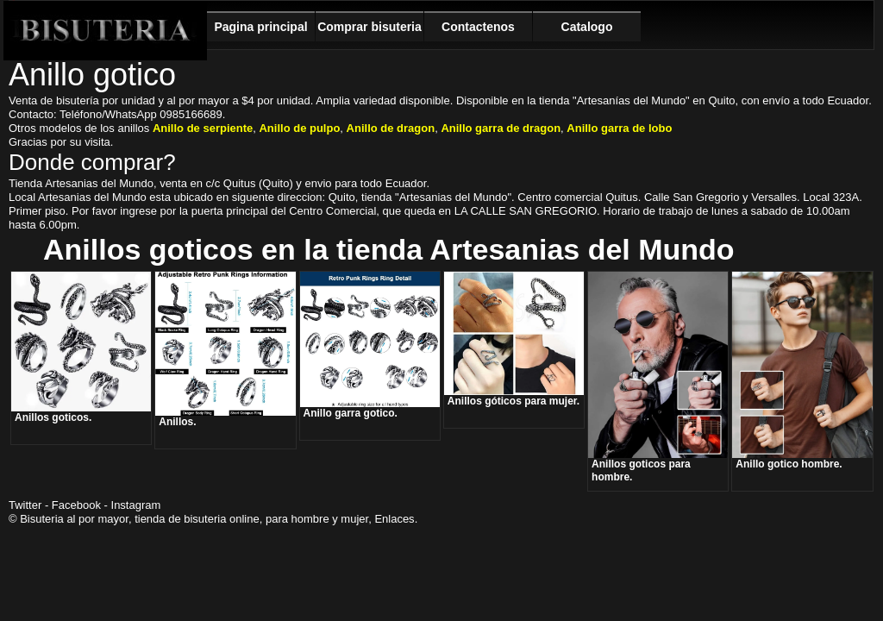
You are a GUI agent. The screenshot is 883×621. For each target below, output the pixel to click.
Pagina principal (260, 27)
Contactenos (478, 27)
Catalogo (587, 27)
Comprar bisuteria (369, 27)
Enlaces (394, 518)
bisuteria (205, 518)
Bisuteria (105, 30)
